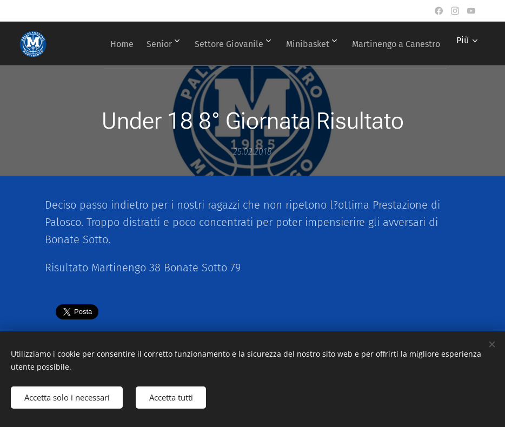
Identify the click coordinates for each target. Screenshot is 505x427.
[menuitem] (206, 44)
